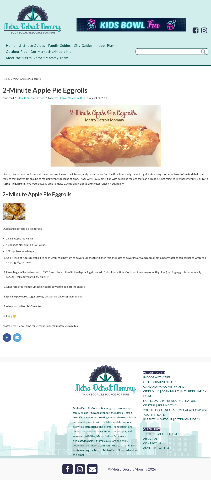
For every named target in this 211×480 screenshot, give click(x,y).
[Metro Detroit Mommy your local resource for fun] (33, 19)
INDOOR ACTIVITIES (156, 377)
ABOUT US (150, 438)
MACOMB (165, 386)
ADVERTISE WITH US (156, 448)
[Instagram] (204, 30)
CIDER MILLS (151, 391)
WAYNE (179, 386)
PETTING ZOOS (167, 405)
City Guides (83, 45)
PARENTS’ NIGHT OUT (157, 419)
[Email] (92, 469)
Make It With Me (27, 98)
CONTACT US (152, 443)
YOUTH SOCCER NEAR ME (160, 410)
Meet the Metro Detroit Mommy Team (37, 58)
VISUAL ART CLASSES (192, 410)
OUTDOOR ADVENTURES (159, 382)
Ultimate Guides (32, 45)
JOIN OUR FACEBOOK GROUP (162, 434)
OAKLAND (150, 386)
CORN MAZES (170, 391)
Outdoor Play (16, 52)
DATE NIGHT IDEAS (187, 419)
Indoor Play (105, 45)
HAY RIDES (188, 391)
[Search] (167, 51)
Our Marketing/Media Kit (50, 52)
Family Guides (59, 45)
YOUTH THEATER (154, 415)
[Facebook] (195, 30)
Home (10, 45)
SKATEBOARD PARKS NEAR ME (163, 400)
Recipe (40, 98)
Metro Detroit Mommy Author (68, 98)
